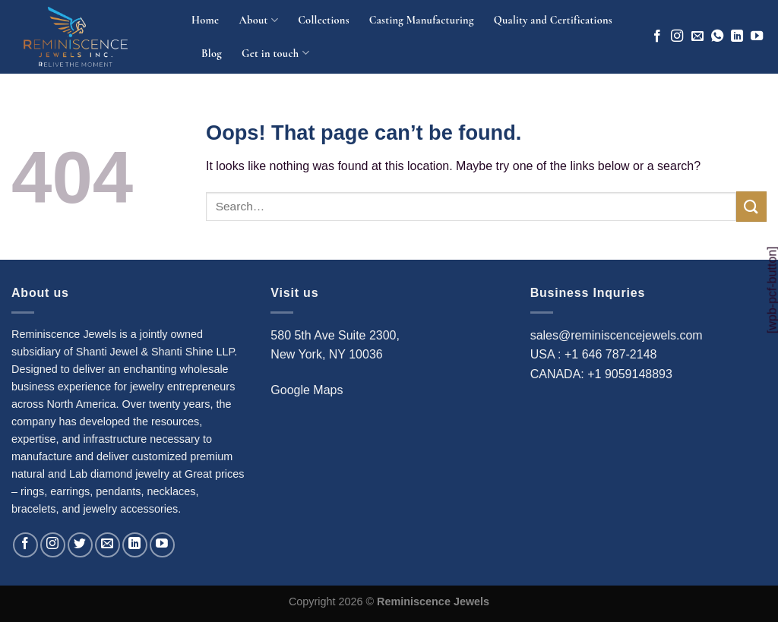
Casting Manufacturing (421, 20)
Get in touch (275, 53)
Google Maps (306, 390)
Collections (323, 20)
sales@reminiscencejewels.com (616, 335)
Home (205, 20)
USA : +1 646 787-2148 (593, 354)
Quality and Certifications (553, 20)
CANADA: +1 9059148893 (601, 374)
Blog (211, 53)
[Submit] (751, 206)
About (258, 20)
